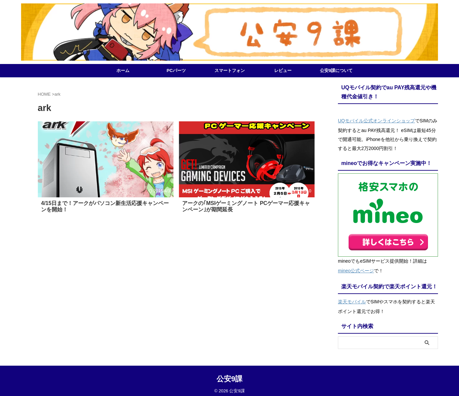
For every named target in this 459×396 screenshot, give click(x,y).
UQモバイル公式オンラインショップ (376, 120)
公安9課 (229, 374)
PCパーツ (175, 70)
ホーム (122, 70)
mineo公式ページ (356, 268)
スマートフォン (229, 70)
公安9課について (336, 70)
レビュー (283, 70)
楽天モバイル (352, 298)
